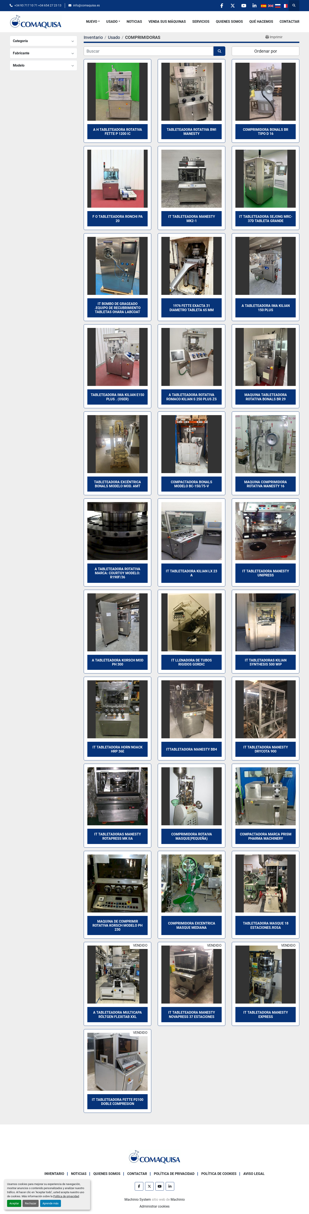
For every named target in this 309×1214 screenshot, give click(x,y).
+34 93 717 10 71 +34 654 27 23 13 (37, 5)
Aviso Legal (254, 1174)
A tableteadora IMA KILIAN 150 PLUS (266, 308)
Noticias (134, 22)
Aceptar (14, 1203)
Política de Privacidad (174, 1174)
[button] (93, 21)
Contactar (289, 22)
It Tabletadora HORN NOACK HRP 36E (117, 749)
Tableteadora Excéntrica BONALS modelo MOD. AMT (117, 484)
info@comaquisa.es (86, 5)
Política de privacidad (66, 1196)
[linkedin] (254, 5)
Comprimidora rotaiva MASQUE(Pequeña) (191, 836)
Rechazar (30, 1203)
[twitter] (232, 5)
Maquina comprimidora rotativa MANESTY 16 (265, 484)
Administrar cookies (154, 1206)
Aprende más (50, 1203)
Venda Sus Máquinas (167, 22)
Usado (112, 22)
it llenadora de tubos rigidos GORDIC (191, 662)
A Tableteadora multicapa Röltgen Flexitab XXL (117, 1014)
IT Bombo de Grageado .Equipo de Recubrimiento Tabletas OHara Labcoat (118, 308)
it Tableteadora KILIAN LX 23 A (191, 573)
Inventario (54, 1174)
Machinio (178, 1199)
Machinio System (137, 1199)
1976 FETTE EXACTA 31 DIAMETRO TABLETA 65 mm (192, 308)
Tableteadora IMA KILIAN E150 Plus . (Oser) (117, 397)
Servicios (200, 22)
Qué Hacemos (261, 22)
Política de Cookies (218, 1174)
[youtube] (243, 5)
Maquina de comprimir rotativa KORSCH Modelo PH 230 (117, 925)
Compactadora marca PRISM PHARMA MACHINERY (265, 836)
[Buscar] (149, 51)
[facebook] (221, 5)
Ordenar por (265, 51)
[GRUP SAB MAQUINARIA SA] (154, 1157)
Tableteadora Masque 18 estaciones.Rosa (265, 925)
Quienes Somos (229, 22)
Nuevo (91, 22)
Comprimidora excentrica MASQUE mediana (191, 925)
